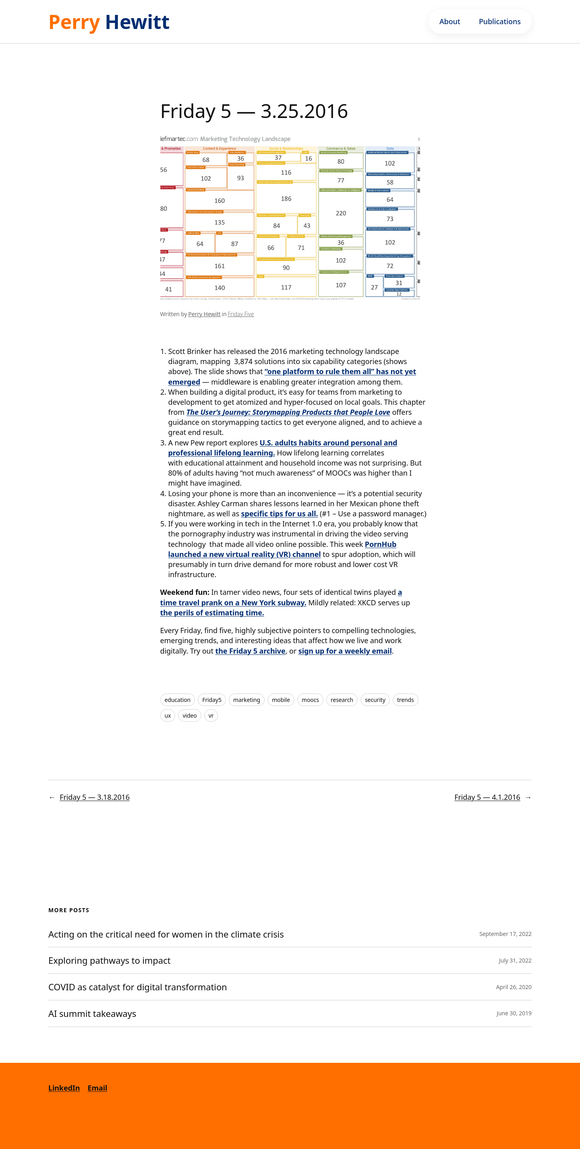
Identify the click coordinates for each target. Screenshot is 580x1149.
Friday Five (241, 314)
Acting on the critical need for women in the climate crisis (166, 934)
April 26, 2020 (514, 987)
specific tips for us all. (279, 513)
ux (168, 715)
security (375, 700)
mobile (281, 700)
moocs (310, 700)
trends (405, 700)
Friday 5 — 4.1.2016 (487, 797)
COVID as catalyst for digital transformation (138, 987)
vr (211, 715)
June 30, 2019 (514, 1013)
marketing (246, 700)
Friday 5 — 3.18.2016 (95, 797)
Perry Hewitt (204, 314)
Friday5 (212, 700)
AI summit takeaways (92, 1013)
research (342, 700)
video (189, 715)
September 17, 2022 (505, 934)
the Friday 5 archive (250, 651)
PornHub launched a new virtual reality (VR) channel (282, 549)
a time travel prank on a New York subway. (281, 597)
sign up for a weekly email (345, 651)
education (178, 700)
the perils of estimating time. (212, 612)
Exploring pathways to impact (109, 960)
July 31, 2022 (515, 960)
